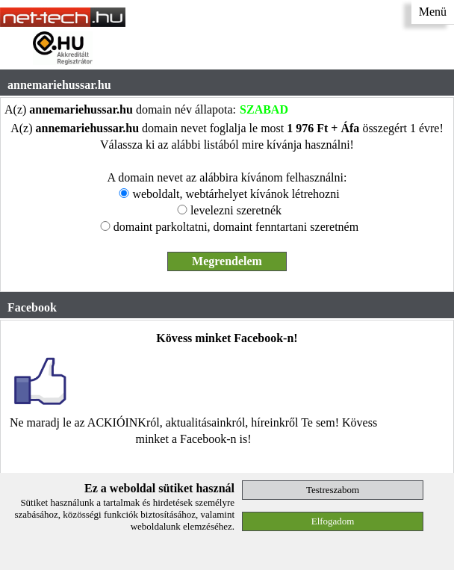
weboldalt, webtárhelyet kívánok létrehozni (235, 194)
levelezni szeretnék (236, 210)
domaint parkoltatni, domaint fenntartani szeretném (236, 226)
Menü (433, 11)
